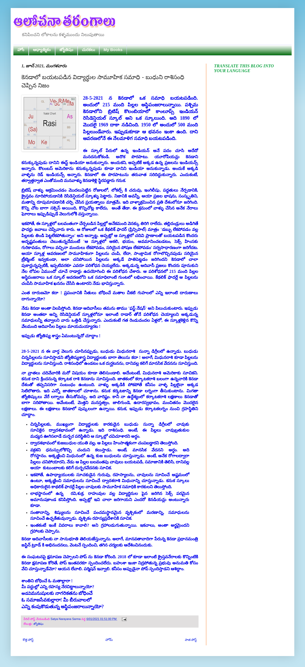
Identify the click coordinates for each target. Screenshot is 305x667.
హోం (20, 49)
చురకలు (88, 49)
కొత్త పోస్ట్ (28, 640)
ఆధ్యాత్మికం (42, 49)
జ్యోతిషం (66, 49)
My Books (113, 49)
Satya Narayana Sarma (66, 619)
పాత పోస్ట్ (191, 640)
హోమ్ (109, 640)
